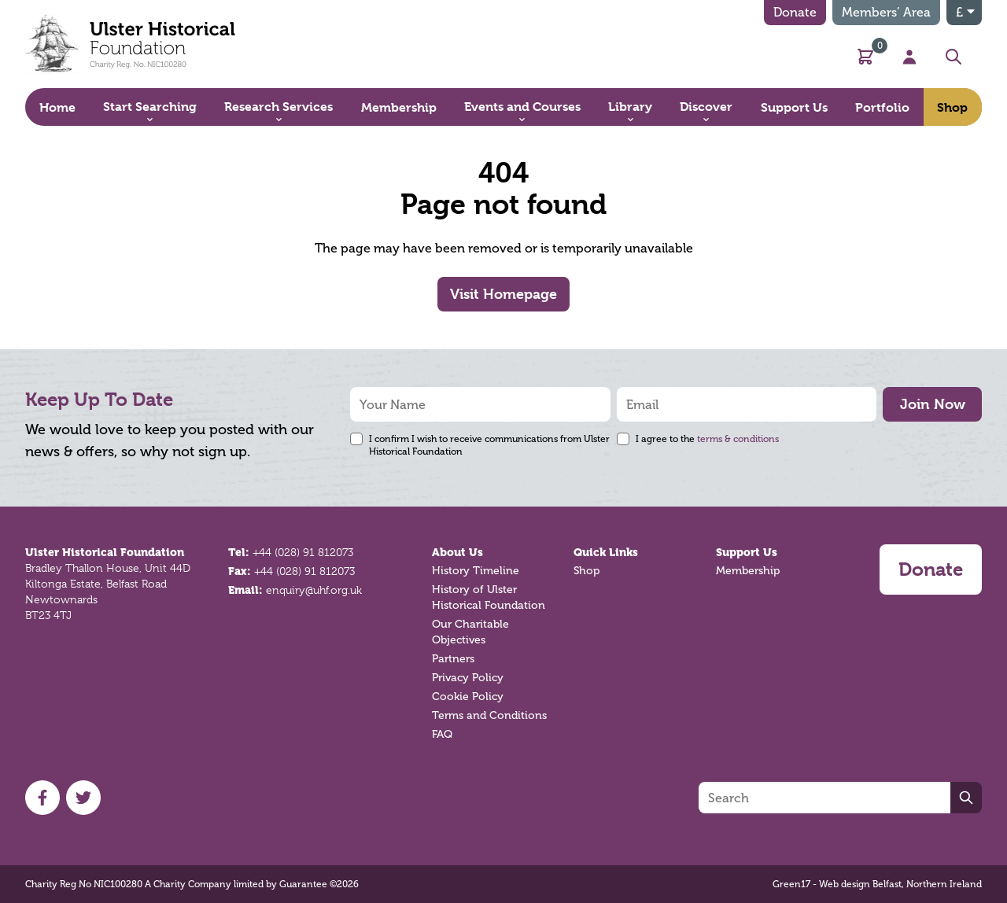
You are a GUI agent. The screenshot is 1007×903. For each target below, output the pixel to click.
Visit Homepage (503, 294)
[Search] (824, 797)
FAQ (442, 734)
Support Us (746, 552)
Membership (748, 570)
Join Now (932, 404)
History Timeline (475, 570)
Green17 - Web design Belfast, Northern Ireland (877, 884)
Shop (586, 570)
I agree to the (707, 438)
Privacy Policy (468, 677)
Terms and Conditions (489, 715)
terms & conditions (738, 438)
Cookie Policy (468, 696)
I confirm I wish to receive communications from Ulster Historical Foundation (489, 445)
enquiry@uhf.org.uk (314, 590)
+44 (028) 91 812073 (303, 552)
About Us (457, 552)
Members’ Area (886, 12)
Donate (795, 12)
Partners (453, 658)
